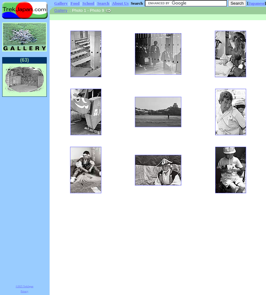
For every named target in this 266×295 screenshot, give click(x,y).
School (88, 3)
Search (103, 3)
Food (75, 3)
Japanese (257, 3)
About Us (120, 3)
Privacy (24, 291)
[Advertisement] (24, 190)
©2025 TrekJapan (24, 286)
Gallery (61, 3)
